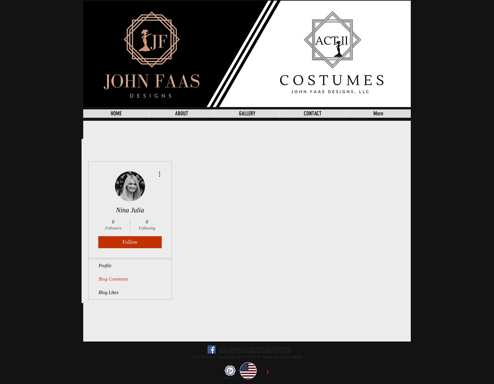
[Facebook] (212, 350)
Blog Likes (109, 292)
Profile (105, 265)
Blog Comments (113, 279)
